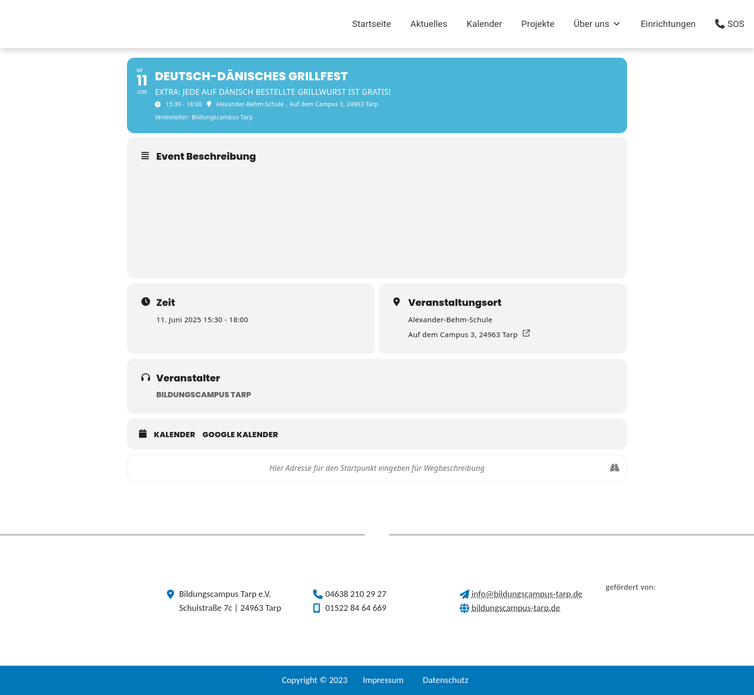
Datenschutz (445, 679)
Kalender (484, 24)
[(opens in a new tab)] (176, 24)
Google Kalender (240, 435)
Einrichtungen (668, 24)
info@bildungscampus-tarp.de (527, 593)
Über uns (597, 24)
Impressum (383, 679)
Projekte (537, 24)
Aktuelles (428, 24)
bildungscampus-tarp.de (516, 607)
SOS (736, 24)
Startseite (371, 24)
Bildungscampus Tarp (203, 394)
